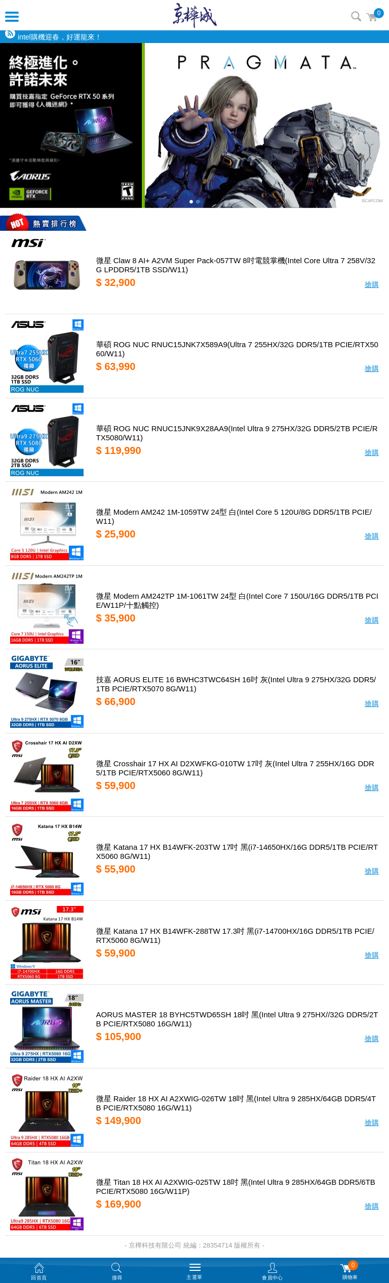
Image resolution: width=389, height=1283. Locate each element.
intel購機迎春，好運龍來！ (60, 37)
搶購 (372, 284)
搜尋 (356, 16)
